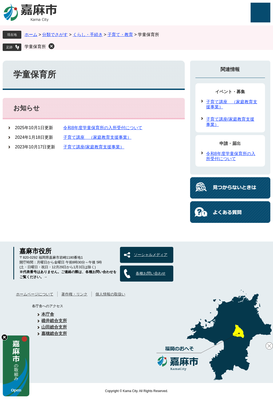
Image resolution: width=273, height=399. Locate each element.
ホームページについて (34, 294)
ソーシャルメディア (150, 254)
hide (4, 337)
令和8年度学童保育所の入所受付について (102, 127)
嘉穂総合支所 (54, 333)
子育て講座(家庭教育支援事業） (93, 147)
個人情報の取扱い (110, 294)
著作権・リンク (74, 294)
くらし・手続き (88, 34)
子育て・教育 (120, 34)
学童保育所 (35, 46)
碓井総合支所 (54, 320)
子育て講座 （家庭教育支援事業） (97, 137)
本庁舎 (47, 314)
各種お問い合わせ (151, 273)
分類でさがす (55, 34)
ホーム (31, 34)
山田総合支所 (54, 327)
